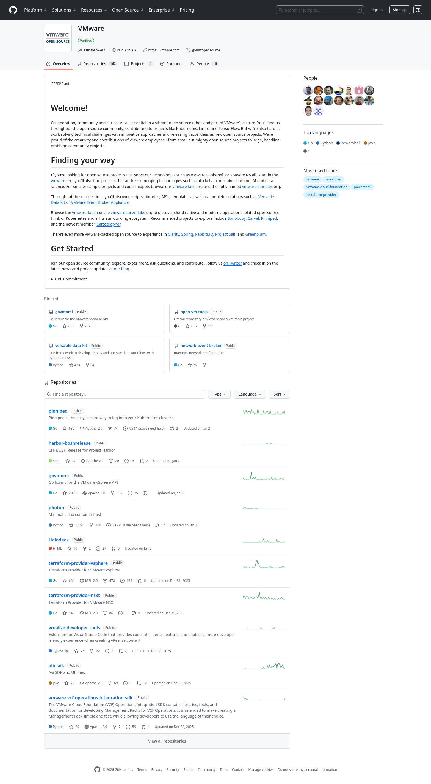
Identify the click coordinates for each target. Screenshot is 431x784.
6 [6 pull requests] (141, 580)
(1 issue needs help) (134, 525)
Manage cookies (260, 769)
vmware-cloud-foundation (326, 187)
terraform (333, 179)
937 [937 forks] (116, 493)
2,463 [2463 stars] (69, 493)
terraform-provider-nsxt (74, 595)
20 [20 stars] (74, 726)
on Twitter (232, 263)
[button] (219, 394)
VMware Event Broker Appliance (100, 202)
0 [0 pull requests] (115, 548)
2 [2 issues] (109, 651)
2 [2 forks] (86, 548)
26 (192, 365)
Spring (187, 234)
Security (173, 769)
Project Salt (225, 234)
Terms (142, 769)
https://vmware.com (164, 50)
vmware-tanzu (85, 212)
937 (84, 326)
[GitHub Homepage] (97, 769)
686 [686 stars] (68, 428)
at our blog (119, 268)
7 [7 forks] (116, 726)
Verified (86, 40)
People (204, 63)
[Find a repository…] (124, 394)
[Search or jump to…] (320, 10)
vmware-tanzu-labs (128, 212)
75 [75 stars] (79, 651)
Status (188, 769)
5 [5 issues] (127, 683)
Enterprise (162, 10)
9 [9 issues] (122, 613)
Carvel (253, 218)
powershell (362, 187)
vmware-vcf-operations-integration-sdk (90, 698)
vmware (58, 180)
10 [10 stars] (72, 548)
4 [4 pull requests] (145, 726)
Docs (224, 769)
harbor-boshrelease (70, 443)
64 (89, 365)
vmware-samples (257, 186)
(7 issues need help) (149, 428)
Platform (36, 10)
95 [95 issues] (128, 428)
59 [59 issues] (131, 726)
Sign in (377, 9)
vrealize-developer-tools (74, 628)
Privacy (156, 769)
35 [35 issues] (133, 493)
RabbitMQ (204, 234)
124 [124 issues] (126, 580)
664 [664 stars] (68, 580)
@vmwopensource (205, 50)
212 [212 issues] (112, 525)
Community (207, 769)
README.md (60, 84)
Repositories (97, 63)
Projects (138, 63)
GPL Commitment (71, 279)
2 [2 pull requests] (174, 428)
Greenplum (255, 234)
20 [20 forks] (114, 460)
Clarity (173, 234)
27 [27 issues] (101, 548)
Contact (238, 769)
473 (74, 365)
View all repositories (167, 741)
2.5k (68, 326)
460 (207, 326)
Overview (58, 63)
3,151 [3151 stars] (76, 525)
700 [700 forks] (95, 525)
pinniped (58, 411)
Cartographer (108, 224)
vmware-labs (183, 186)
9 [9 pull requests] (136, 613)
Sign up (400, 9)
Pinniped (269, 218)
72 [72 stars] (69, 683)
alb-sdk (56, 666)
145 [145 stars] (68, 613)
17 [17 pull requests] (160, 525)
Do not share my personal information (307, 769)
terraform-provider (321, 194)
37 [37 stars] (70, 460)
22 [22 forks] (95, 651)
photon (56, 508)
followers (94, 50)
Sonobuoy (236, 218)
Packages (172, 63)
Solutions (64, 10)
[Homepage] (13, 10)
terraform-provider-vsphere (78, 563)
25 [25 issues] (129, 460)
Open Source (128, 10)
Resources (94, 10)
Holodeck (59, 540)
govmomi (59, 475)
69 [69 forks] (113, 683)
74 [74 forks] (113, 428)
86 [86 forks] (108, 613)
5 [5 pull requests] (147, 493)
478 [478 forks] (109, 580)
